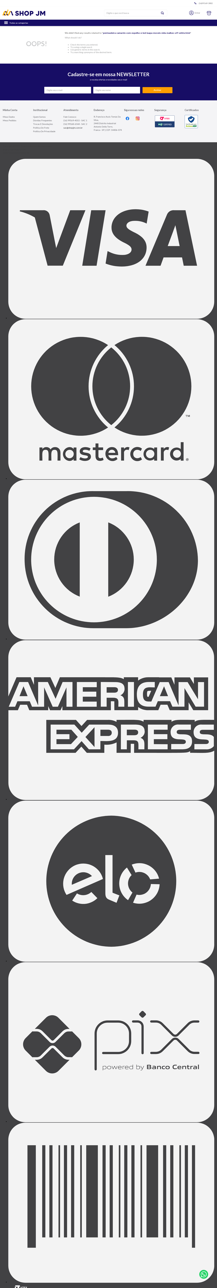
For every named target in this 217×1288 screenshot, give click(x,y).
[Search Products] (163, 13)
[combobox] (135, 13)
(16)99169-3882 (206, 3)
